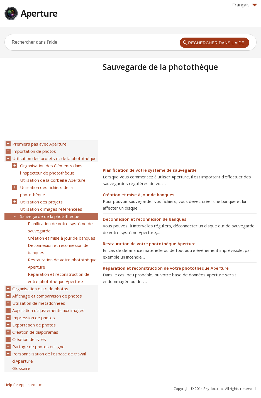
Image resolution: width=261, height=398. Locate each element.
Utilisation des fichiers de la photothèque (46, 191)
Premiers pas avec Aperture (39, 144)
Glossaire (21, 368)
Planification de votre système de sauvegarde (150, 170)
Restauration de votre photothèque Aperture (149, 243)
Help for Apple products (24, 384)
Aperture (39, 13)
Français (244, 5)
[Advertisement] (149, 123)
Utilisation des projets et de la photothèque (54, 158)
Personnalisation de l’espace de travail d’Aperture (49, 357)
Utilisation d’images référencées (51, 209)
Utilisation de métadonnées (38, 303)
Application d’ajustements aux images (48, 310)
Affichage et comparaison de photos (47, 296)
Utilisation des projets (41, 202)
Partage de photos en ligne (38, 346)
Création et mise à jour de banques (138, 194)
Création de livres (29, 339)
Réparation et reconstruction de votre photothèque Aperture (166, 268)
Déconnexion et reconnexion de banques (144, 219)
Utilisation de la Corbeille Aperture (53, 180)
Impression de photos (33, 317)
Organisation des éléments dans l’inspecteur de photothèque (51, 169)
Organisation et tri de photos (40, 288)
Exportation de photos (34, 325)
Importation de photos (34, 151)
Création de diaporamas (35, 332)
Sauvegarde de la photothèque (49, 216)
